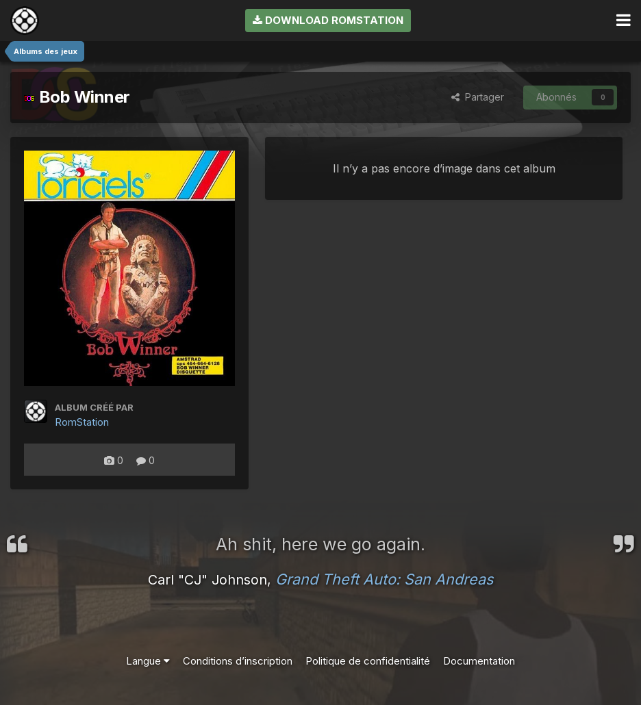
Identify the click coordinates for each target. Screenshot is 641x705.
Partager (477, 97)
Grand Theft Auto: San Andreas (384, 579)
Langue (148, 660)
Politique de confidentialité (367, 660)
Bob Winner (77, 97)
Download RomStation (328, 20)
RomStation (82, 421)
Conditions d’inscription (237, 660)
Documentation (479, 660)
